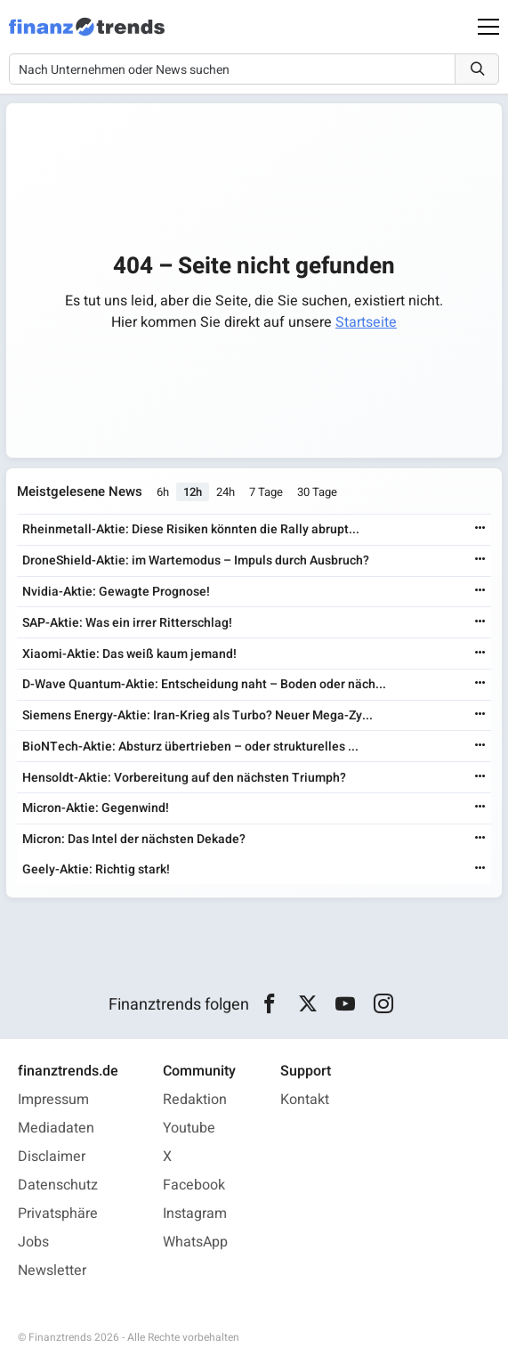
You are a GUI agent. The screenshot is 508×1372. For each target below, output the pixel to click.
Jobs (33, 1242)
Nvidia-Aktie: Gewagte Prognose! (116, 591)
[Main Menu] (488, 26)
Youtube (189, 1128)
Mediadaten (56, 1128)
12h (192, 491)
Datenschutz (58, 1185)
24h (225, 491)
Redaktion (195, 1099)
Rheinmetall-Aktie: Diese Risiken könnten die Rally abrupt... (190, 529)
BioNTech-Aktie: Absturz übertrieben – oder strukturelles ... (190, 746)
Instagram (195, 1213)
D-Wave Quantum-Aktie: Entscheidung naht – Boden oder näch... (204, 684)
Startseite (366, 322)
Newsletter (52, 1270)
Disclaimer (51, 1156)
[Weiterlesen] (480, 529)
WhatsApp (195, 1242)
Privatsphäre (58, 1213)
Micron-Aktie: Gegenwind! (95, 808)
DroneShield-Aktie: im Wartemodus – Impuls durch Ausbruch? (195, 560)
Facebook (194, 1185)
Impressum (53, 1099)
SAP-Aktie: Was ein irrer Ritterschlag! (127, 622)
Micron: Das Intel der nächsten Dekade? (134, 839)
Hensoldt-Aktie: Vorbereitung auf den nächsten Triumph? (184, 777)
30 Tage (317, 491)
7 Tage (266, 491)
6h (163, 491)
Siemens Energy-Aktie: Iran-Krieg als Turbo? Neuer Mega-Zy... (197, 715)
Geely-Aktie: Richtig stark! (96, 869)
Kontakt (304, 1099)
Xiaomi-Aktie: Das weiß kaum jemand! (129, 654)
